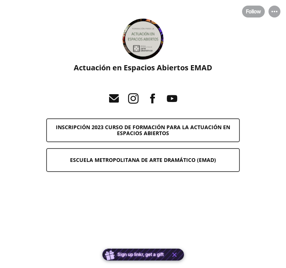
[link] (143, 130)
